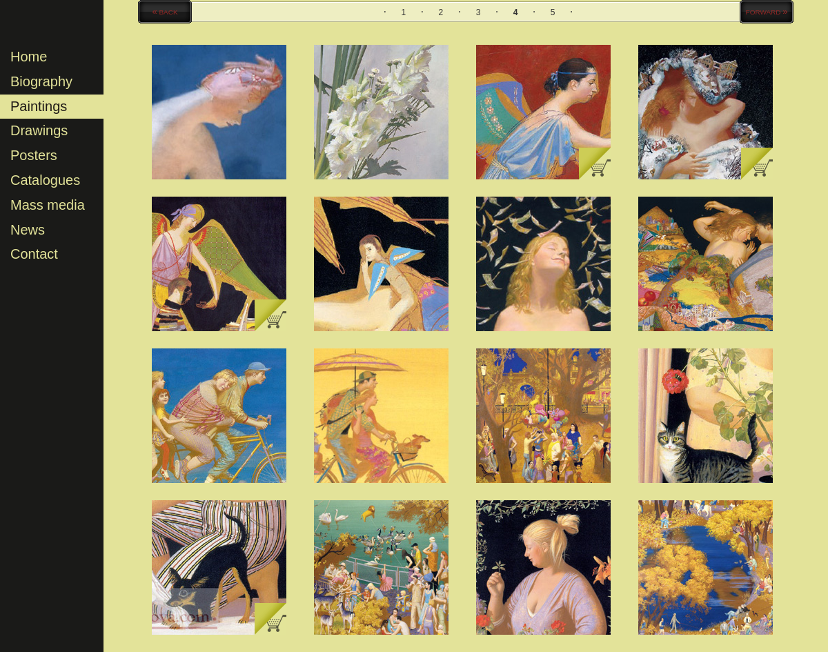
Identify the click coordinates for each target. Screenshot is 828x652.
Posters (33, 155)
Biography (41, 81)
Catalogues (45, 180)
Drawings (39, 130)
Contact (34, 253)
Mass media (47, 205)
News (27, 229)
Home (28, 56)
